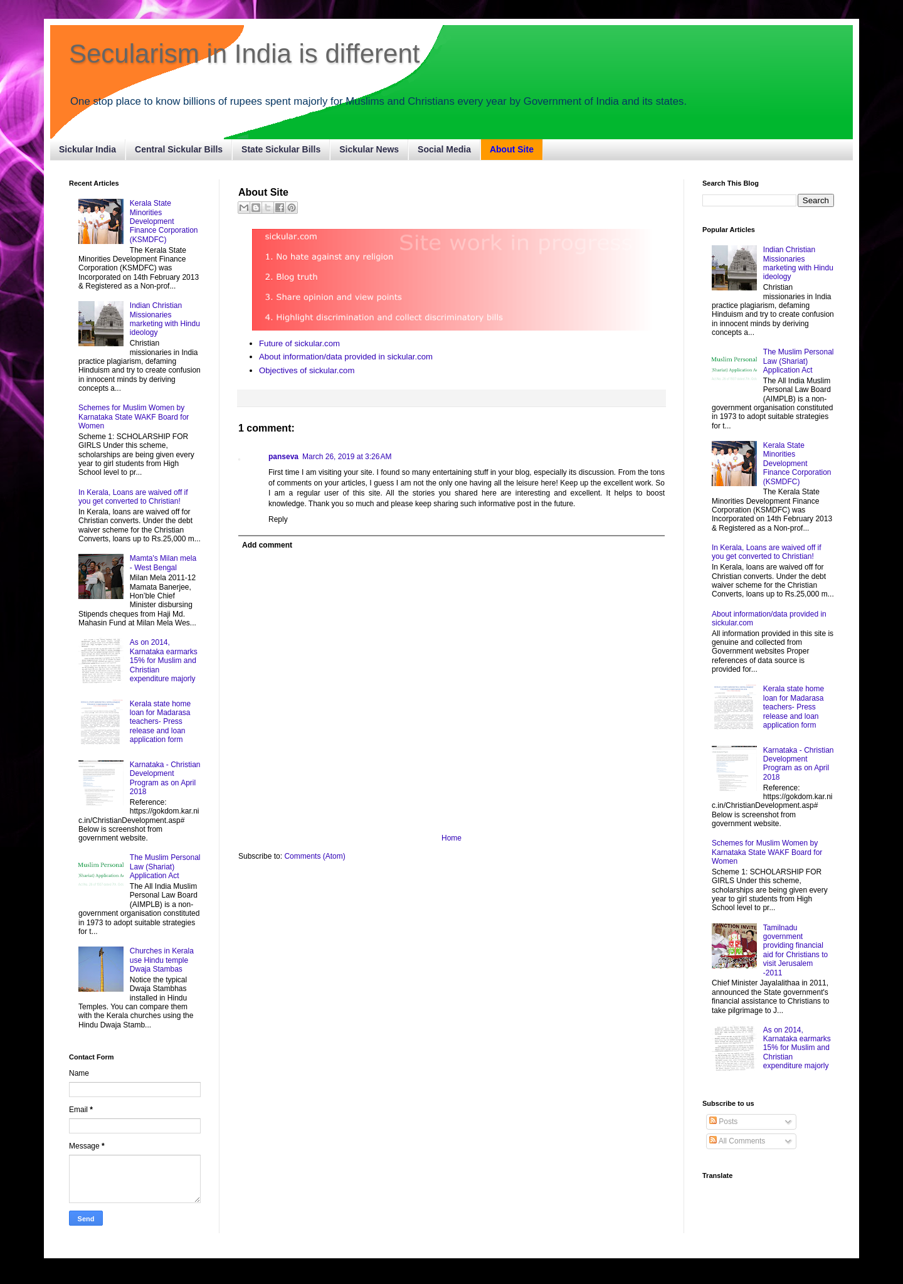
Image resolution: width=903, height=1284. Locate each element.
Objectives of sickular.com (306, 370)
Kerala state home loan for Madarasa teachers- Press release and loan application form (160, 722)
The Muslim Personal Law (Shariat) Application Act (165, 866)
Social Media (444, 149)
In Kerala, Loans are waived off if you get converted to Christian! (133, 497)
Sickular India (87, 149)
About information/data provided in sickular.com (346, 356)
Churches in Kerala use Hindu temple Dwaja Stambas (162, 960)
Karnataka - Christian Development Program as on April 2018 (165, 778)
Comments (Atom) (314, 856)
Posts (723, 1121)
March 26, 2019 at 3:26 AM (346, 456)
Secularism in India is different (244, 53)
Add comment (267, 545)
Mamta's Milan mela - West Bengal (163, 562)
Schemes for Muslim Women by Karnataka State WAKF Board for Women (133, 416)
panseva (283, 456)
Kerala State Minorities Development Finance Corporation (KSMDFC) (164, 221)
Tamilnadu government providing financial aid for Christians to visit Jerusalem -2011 (795, 950)
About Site (512, 149)
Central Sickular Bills (179, 149)
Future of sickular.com (299, 343)
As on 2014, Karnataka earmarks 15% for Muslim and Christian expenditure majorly (164, 660)
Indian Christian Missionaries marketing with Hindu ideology (165, 319)
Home (451, 838)
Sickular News (369, 149)
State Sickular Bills (280, 149)
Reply (278, 519)
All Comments (737, 1141)
